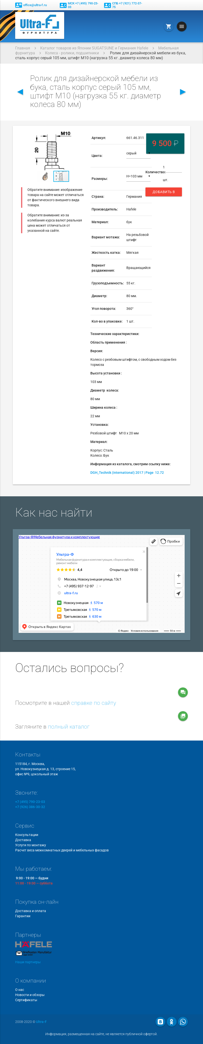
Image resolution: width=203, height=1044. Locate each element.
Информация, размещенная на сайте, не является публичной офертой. (101, 1034)
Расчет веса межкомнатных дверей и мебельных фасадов (62, 850)
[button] (80, 136)
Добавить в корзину (164, 193)
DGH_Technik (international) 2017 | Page (127, 473)
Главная (22, 48)
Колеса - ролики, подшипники (72, 53)
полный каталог (69, 726)
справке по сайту (93, 703)
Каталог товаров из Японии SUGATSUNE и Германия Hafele (94, 48)
